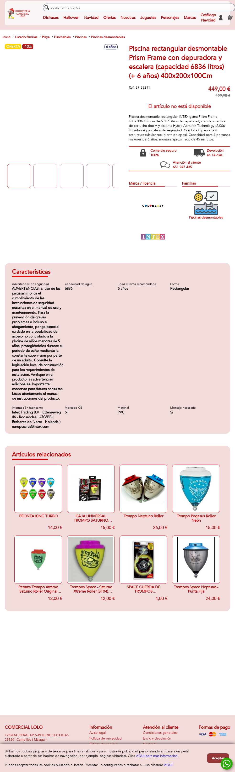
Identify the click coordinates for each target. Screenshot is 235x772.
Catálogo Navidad (208, 17)
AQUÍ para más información (157, 756)
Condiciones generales (160, 732)
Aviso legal (97, 732)
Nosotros (128, 17)
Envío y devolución (157, 738)
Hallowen (71, 17)
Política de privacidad (105, 738)
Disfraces (51, 17)
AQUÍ (168, 765)
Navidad (91, 17)
